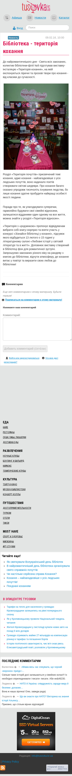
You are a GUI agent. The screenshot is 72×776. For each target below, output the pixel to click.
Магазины (8, 541)
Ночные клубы (11, 456)
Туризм (7, 513)
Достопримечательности (17, 508)
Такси (6, 523)
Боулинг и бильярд (13, 461)
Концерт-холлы (12, 494)
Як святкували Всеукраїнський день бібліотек (35, 561)
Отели (6, 518)
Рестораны (9, 432)
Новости (40, 17)
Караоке (7, 466)
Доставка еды (10, 442)
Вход (20, 28)
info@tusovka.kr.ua (42, 755)
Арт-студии (9, 546)
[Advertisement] (36, 392)
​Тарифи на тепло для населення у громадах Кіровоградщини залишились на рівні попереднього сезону (34, 611)
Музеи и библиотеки (14, 489)
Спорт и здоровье (13, 536)
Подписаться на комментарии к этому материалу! (33, 299)
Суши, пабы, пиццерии (14, 437)
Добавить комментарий (25, 348)
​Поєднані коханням (19, 586)
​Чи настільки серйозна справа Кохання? (32, 573)
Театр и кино (10, 484)
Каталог (64, 17)
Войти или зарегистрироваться (24, 358)
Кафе (5, 427)
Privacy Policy (10, 761)
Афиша (17, 17)
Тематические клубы (14, 471)
